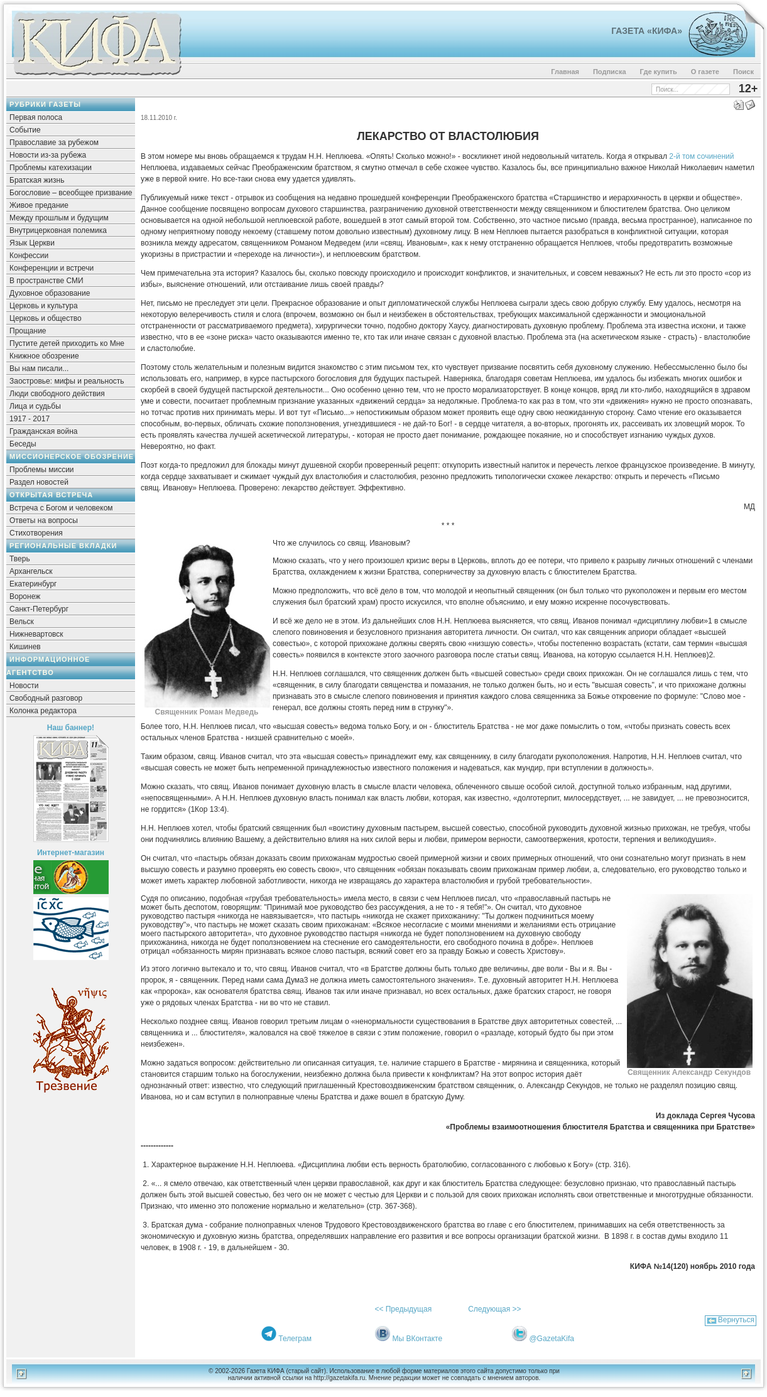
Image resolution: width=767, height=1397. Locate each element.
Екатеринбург (33, 584)
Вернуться (736, 1319)
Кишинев (25, 646)
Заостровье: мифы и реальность (66, 381)
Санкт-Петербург (38, 609)
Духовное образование (49, 293)
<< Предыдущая (403, 1309)
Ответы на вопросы (43, 520)
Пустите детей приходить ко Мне (66, 343)
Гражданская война (43, 431)
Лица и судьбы (35, 406)
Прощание (27, 330)
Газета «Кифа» (646, 31)
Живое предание (38, 205)
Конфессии (28, 255)
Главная (565, 71)
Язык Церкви (32, 243)
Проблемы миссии (41, 469)
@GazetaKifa (551, 1338)
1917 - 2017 (29, 418)
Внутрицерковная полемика (58, 230)
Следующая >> (494, 1309)
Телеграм (295, 1338)
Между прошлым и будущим (59, 217)
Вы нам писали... (38, 368)
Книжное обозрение (44, 356)
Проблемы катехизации (50, 167)
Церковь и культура (43, 305)
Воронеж (24, 596)
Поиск (743, 71)
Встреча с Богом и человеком (61, 508)
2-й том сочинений (701, 156)
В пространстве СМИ (46, 280)
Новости (23, 685)
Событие (25, 130)
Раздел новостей (38, 482)
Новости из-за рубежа (47, 155)
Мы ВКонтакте (417, 1338)
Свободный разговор (45, 698)
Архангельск (31, 571)
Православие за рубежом (54, 142)
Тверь (19, 558)
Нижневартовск (36, 634)
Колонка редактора (43, 710)
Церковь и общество (45, 318)
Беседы (22, 444)
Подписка (609, 71)
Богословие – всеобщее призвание (70, 192)
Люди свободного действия (57, 393)
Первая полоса (35, 117)
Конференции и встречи (51, 268)
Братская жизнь (36, 180)
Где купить (658, 71)
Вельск (21, 621)
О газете (705, 71)
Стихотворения (36, 533)
